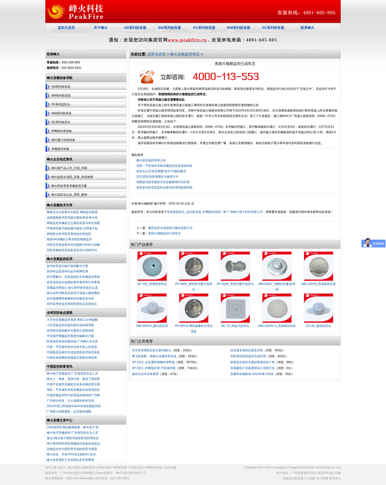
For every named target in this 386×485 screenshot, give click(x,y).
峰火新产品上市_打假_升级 (69, 168)
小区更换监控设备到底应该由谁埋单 (70, 325)
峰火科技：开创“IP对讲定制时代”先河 (71, 454)
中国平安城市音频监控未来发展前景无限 (73, 384)
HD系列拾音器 (60, 86)
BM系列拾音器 (61, 95)
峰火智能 (74, 467)
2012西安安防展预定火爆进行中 (157, 176)
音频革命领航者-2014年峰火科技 (251, 374)
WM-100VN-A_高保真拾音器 (277, 326)
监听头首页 (156, 54)
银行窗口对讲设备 (63, 140)
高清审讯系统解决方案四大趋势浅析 (70, 330)
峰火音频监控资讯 (185, 54)
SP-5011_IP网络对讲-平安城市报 (154, 368)
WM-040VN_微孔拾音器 (152, 326)
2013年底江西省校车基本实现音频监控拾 (74, 406)
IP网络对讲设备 (61, 131)
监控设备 (171, 467)
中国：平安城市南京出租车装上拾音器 (72, 347)
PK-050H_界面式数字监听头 (235, 284)
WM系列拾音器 (61, 113)
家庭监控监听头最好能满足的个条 (252, 362)
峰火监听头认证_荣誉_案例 (69, 194)
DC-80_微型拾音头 (318, 326)
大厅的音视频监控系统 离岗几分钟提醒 (72, 319)
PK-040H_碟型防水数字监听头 (193, 286)
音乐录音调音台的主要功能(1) (151, 350)
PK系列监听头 (60, 104)
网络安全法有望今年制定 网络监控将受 (72, 212)
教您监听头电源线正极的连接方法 (170, 228)
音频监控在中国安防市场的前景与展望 (72, 449)
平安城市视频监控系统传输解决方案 (70, 336)
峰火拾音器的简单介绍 (151, 160)
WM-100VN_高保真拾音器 (318, 284)
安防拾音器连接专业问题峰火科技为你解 (73, 244)
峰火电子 (59, 467)
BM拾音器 (88, 467)
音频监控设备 (60, 148)
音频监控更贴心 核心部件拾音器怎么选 (72, 287)
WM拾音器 (120, 467)
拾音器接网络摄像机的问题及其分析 (70, 298)
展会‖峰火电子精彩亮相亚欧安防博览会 (73, 438)
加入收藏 (322, 478)
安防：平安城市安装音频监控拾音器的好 (73, 390)
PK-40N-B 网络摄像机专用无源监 (193, 328)
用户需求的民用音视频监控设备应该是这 (73, 443)
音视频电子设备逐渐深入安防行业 (252, 368)
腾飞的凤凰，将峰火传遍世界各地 (154, 356)
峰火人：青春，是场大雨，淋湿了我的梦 (73, 379)
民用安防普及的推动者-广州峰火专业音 (72, 341)
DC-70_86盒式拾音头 (235, 326)
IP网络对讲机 (153, 467)
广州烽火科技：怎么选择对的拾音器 (70, 400)
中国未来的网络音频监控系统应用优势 (72, 357)
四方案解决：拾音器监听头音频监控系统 (73, 277)
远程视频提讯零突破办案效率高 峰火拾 (72, 217)
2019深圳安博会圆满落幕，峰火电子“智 (73, 427)
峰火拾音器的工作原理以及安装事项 (70, 460)
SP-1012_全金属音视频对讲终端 (153, 362)
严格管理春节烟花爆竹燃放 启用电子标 (72, 228)
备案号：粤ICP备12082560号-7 (124, 473)
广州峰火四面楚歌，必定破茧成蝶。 (70, 411)
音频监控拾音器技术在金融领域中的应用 (163, 182)
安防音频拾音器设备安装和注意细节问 (72, 250)
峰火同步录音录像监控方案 (69, 185)
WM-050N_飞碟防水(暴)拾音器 (277, 286)
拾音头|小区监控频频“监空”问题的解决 (161, 171)
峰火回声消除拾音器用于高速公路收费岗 (73, 293)
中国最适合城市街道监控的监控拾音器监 (73, 352)
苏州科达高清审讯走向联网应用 (67, 271)
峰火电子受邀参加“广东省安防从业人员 (72, 373)
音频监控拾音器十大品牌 (299, 478)
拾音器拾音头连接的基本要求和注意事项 (73, 282)
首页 (48, 467)
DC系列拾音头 (60, 122)
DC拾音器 (136, 467)
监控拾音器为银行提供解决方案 (67, 266)
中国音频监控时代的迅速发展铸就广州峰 (73, 395)
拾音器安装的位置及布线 (246, 350)
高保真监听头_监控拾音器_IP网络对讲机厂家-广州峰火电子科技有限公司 (215, 212)
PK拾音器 (104, 467)
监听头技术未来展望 (145, 374)
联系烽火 (335, 478)
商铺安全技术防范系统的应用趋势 (69, 234)
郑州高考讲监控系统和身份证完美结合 (72, 304)
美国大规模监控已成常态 (164, 233)
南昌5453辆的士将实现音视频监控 (69, 239)
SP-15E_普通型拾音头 (152, 284)
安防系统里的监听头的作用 (248, 356)
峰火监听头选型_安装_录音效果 (72, 177)
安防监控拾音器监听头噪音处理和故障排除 (164, 187)
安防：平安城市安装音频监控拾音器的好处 (164, 166)
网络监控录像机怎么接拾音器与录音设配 (73, 223)
